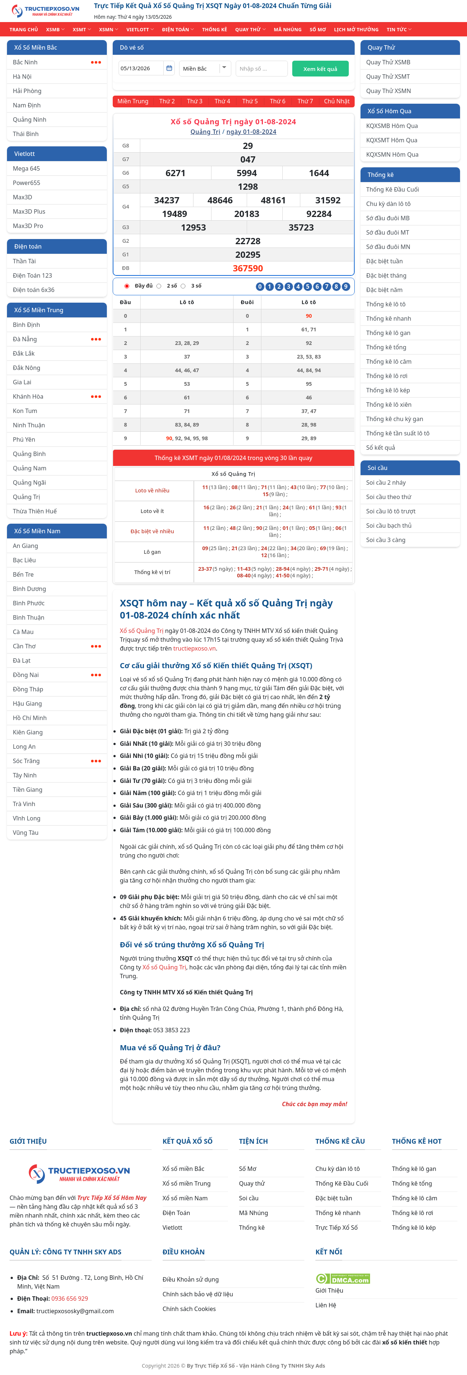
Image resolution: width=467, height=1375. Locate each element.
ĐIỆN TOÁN (178, 29)
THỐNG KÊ (214, 29)
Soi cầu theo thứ (388, 497)
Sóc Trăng (57, 761)
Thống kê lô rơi (387, 376)
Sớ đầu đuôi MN (388, 247)
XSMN (109, 29)
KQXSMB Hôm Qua (392, 126)
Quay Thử (381, 47)
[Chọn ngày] (147, 68)
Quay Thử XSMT (388, 76)
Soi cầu (378, 468)
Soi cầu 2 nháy (386, 482)
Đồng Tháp (28, 689)
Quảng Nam (29, 468)
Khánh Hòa (57, 396)
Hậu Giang (27, 703)
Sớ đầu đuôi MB (388, 218)
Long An (24, 746)
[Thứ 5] (250, 101)
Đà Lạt (21, 660)
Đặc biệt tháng (386, 275)
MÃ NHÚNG (288, 29)
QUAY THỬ (250, 29)
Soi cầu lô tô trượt (391, 511)
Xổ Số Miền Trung (39, 310)
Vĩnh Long (26, 818)
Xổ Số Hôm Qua (390, 111)
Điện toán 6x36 (33, 290)
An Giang (25, 546)
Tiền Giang (28, 790)
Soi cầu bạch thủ (389, 525)
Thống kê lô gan (388, 333)
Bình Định (26, 325)
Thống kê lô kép (388, 390)
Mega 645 (26, 168)
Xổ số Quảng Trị (142, 630)
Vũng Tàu (26, 833)
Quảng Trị (26, 497)
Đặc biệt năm (384, 290)
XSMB (55, 29)
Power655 (26, 183)
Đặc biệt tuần (384, 261)
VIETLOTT (140, 29)
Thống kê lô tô (386, 304)
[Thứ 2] (168, 101)
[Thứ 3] (195, 101)
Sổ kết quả (380, 448)
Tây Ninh (25, 775)
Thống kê (381, 175)
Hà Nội (22, 76)
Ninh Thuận (29, 425)
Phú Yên (24, 439)
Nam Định (27, 105)
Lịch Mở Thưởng (356, 29)
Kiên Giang (28, 732)
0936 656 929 (69, 1298)
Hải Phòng (27, 91)
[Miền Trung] (134, 101)
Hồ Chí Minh (30, 718)
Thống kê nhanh (389, 318)
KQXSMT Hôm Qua (392, 140)
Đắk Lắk (24, 353)
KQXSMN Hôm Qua (392, 154)
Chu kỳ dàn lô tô (388, 204)
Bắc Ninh (57, 62)
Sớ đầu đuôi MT (387, 232)
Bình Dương (29, 589)
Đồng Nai (57, 675)
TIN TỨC (399, 29)
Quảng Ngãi (29, 482)
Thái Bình (26, 134)
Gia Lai (22, 382)
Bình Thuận (28, 617)
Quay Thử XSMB (388, 62)
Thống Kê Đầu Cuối (392, 189)
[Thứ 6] (277, 101)
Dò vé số (132, 47)
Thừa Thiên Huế (35, 511)
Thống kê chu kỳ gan (394, 419)
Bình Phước (28, 603)
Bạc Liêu (24, 560)
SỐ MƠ (318, 29)
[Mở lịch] (169, 68)
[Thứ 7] (304, 101)
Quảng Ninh (29, 119)
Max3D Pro (28, 226)
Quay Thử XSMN (388, 91)
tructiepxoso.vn (194, 648)
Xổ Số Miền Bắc (35, 47)
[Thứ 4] (222, 101)
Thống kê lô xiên (389, 404)
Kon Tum (25, 411)
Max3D (22, 197)
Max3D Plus (29, 211)
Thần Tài (24, 261)
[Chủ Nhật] (336, 101)
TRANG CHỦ (24, 29)
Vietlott (24, 154)
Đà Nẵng (57, 339)
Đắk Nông (26, 368)
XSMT (82, 29)
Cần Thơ (57, 646)
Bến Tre (23, 574)
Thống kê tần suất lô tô (398, 433)
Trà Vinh (24, 804)
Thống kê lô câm (389, 361)
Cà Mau (23, 632)
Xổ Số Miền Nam (37, 531)
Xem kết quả (320, 68)
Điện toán (27, 246)
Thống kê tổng (386, 347)
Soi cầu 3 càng (386, 540)
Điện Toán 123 (32, 275)
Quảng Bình (29, 454)
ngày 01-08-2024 (251, 132)
